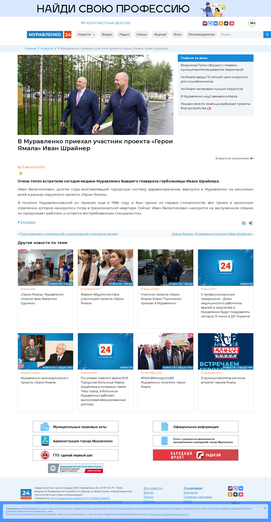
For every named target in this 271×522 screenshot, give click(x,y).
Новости (47, 48)
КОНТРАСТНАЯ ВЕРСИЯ (105, 23)
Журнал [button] (160, 34)
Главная (31, 48)
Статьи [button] (142, 34)
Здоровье (27, 222)
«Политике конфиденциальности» (168, 514)
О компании (193, 488)
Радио (149, 497)
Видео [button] (107, 34)
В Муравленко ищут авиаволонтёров (209, 96)
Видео (149, 492)
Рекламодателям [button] (202, 34)
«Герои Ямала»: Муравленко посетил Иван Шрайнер (211, 234)
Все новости (153, 488)
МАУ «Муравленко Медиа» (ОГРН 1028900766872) (80, 498)
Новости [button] (85, 34)
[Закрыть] (265, 508)
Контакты (191, 492)
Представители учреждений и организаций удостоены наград (69, 234)
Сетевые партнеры (198, 497)
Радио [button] (124, 34)
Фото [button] (177, 34)
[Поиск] (241, 34)
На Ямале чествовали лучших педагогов (212, 89)
